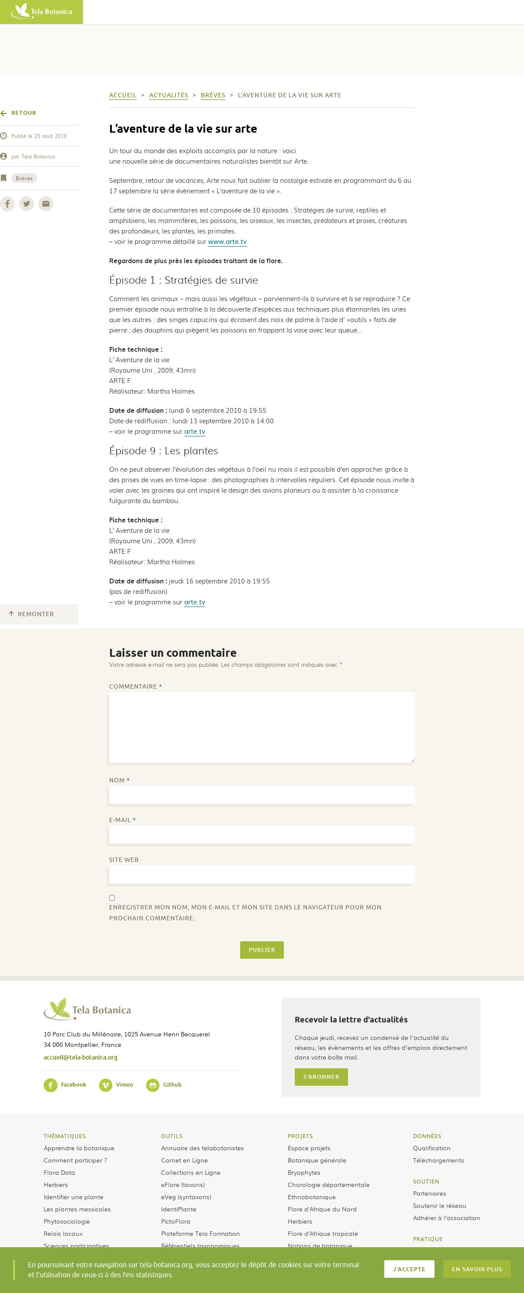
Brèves (24, 178)
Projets (300, 1136)
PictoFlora (175, 1221)
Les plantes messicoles (77, 1208)
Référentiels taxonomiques (200, 1245)
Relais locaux (63, 1233)
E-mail (122, 820)
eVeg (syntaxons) (186, 1196)
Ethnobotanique (312, 1196)
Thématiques (65, 1136)
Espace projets (309, 1147)
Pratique (428, 1239)
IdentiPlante (178, 1208)
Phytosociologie (67, 1221)
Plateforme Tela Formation (200, 1233)
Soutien (426, 1181)
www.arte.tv (227, 241)
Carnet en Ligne (184, 1160)
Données (427, 1136)
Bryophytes (304, 1172)
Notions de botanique (320, 1245)
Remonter (31, 614)
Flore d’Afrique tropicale (323, 1233)
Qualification (432, 1147)
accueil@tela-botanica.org (80, 1057)
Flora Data (59, 1172)
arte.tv (194, 431)
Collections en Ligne (191, 1172)
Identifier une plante (73, 1196)
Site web (124, 860)
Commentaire (135, 686)
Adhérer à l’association (446, 1217)
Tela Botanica (38, 156)
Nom (119, 780)
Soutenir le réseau (439, 1205)
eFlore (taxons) (183, 1184)
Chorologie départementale (329, 1184)
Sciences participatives (76, 1245)
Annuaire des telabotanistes (202, 1147)
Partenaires (429, 1193)
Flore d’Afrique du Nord (322, 1208)
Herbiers (56, 1184)
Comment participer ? (75, 1160)
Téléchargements (438, 1160)
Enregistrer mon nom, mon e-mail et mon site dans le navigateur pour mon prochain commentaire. (245, 913)
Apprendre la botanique (79, 1147)
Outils (172, 1136)
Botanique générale (317, 1160)
